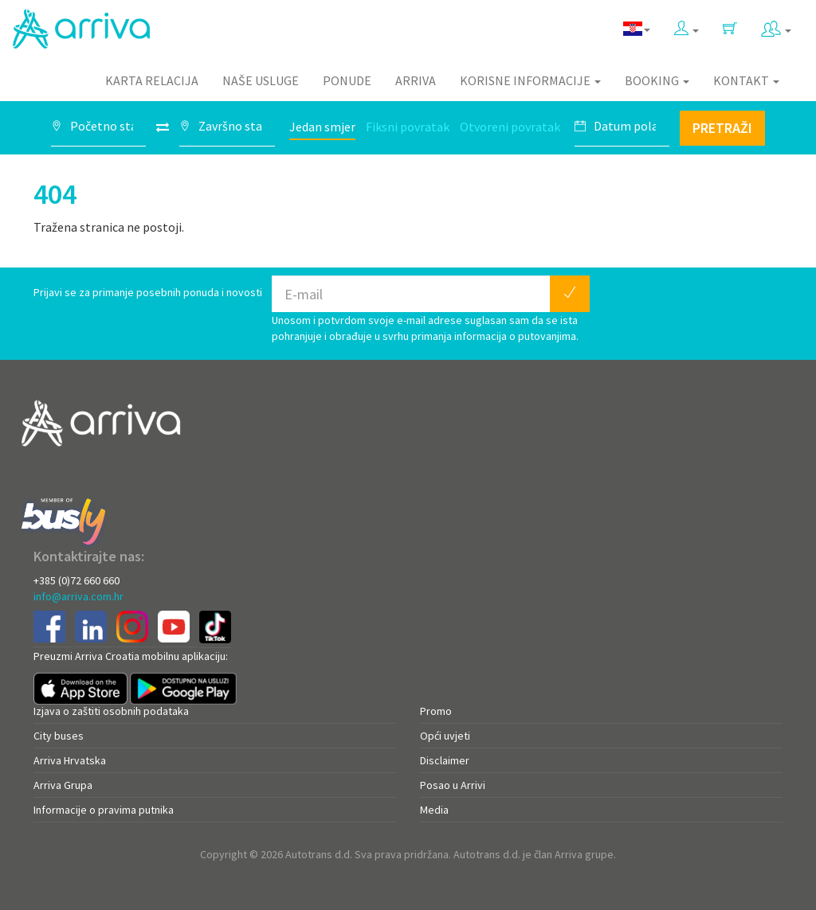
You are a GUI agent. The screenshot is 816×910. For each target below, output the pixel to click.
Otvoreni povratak (510, 127)
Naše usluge (260, 80)
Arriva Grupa (62, 785)
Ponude (347, 80)
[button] (686, 25)
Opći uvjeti (445, 735)
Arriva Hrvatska (69, 760)
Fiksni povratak (407, 127)
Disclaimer (444, 760)
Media (434, 810)
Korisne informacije (530, 80)
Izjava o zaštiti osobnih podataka (111, 711)
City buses (58, 735)
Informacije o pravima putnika (103, 810)
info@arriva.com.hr (78, 596)
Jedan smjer (322, 127)
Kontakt (746, 80)
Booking (657, 80)
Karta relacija (151, 80)
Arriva (415, 80)
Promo (436, 711)
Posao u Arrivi (452, 785)
